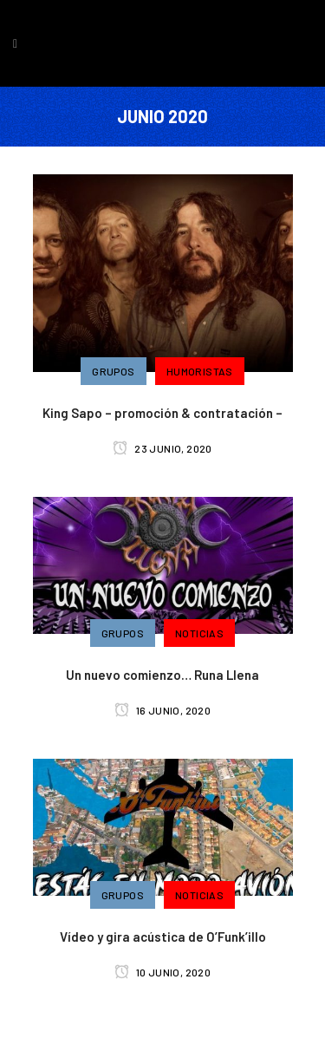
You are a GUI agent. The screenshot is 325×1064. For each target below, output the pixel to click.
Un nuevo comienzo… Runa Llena (162, 674)
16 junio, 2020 (162, 710)
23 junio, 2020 (162, 448)
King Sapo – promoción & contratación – (162, 413)
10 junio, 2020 (162, 972)
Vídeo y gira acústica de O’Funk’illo (163, 936)
